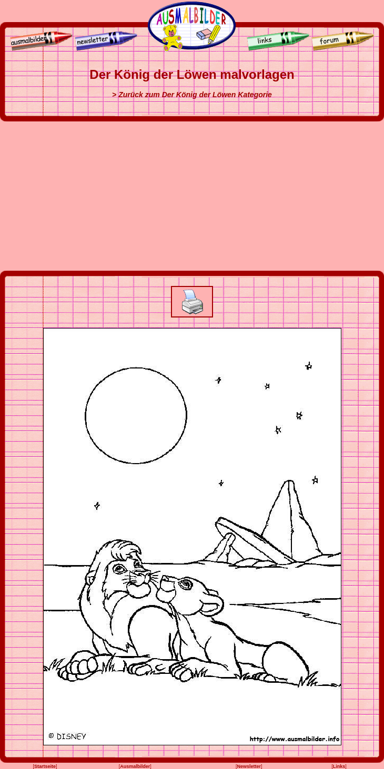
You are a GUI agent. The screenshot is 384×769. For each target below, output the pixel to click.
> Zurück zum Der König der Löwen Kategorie (192, 94)
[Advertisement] (192, 196)
